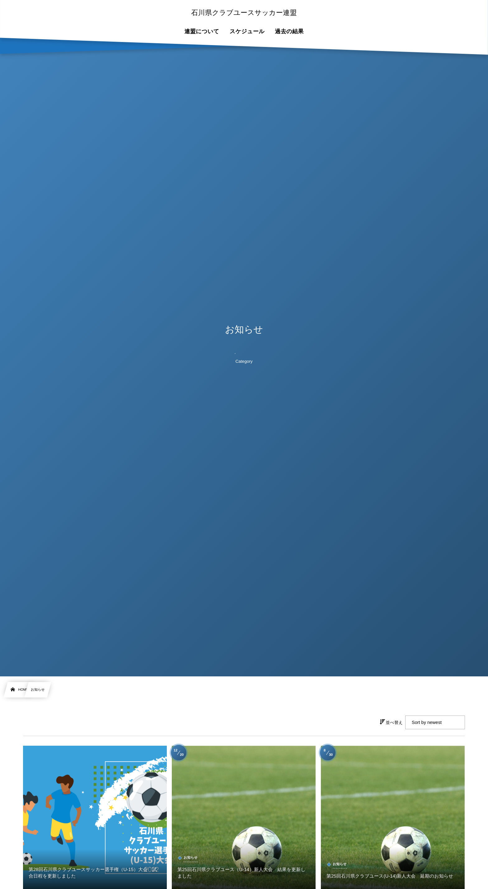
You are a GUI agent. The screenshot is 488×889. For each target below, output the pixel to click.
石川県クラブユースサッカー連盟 (244, 12)
